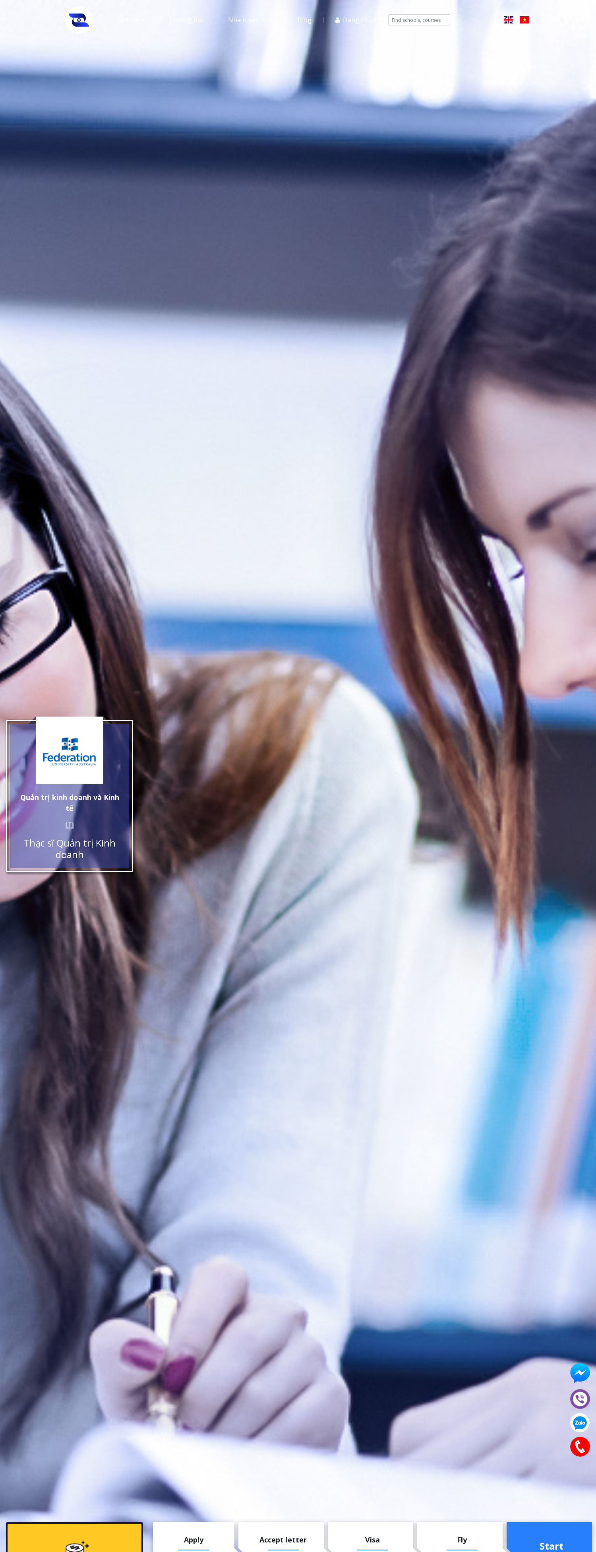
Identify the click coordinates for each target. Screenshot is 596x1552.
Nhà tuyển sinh (251, 20)
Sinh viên (131, 20)
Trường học (186, 20)
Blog (305, 20)
